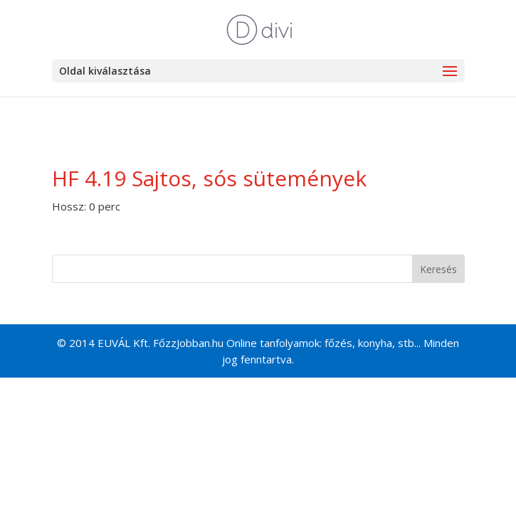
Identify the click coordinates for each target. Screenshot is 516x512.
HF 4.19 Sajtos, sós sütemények (209, 178)
